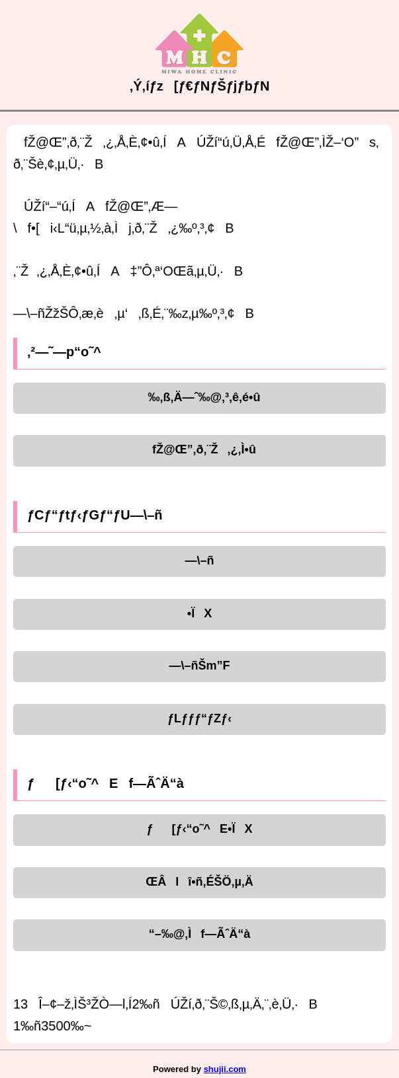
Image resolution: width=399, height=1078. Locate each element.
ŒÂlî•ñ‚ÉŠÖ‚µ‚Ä (199, 881)
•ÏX (199, 613)
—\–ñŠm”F (199, 665)
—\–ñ (199, 560)
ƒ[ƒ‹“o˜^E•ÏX (200, 828)
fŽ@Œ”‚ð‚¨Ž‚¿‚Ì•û (199, 449)
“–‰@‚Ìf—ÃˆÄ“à (200, 934)
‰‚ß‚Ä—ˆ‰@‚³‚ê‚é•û (200, 397)
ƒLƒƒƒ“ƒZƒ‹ (199, 718)
